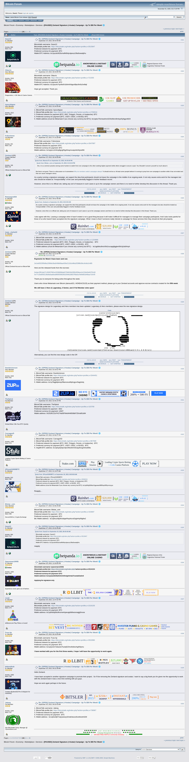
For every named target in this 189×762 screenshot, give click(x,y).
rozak (7, 598)
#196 (182, 562)
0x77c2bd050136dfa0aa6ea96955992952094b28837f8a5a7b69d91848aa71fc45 (64, 275)
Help (15, 20)
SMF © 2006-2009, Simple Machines (103, 758)
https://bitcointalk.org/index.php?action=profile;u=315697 (73, 512)
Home (10, 20)
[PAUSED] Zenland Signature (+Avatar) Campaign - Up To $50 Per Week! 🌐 (74, 25)
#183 (182, 105)
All (29, 31)
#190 (182, 369)
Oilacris (8, 70)
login (24, 13)
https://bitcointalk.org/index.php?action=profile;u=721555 (72, 78)
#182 (182, 71)
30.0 (29, 17)
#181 (182, 40)
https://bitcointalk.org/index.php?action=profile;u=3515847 (73, 47)
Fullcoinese (10, 136)
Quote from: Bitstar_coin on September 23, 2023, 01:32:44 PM (56, 163)
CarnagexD (9, 433)
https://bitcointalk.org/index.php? (63, 569)
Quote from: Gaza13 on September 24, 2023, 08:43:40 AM (52, 531)
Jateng (8, 703)
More (40, 20)
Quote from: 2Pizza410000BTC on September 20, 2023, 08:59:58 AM (56, 474)
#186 (182, 198)
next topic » (179, 29)
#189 (182, 302)
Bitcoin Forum (9, 25)
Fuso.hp (8, 632)
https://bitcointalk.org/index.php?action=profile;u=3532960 (73, 640)
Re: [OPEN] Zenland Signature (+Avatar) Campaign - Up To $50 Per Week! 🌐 (70, 39)
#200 (182, 703)
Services (39, 25)
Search (21, 20)
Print (181, 31)
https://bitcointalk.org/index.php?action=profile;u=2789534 (75, 112)
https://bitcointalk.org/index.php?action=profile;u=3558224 (68, 479)
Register (34, 20)
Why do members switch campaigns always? (88, 171)
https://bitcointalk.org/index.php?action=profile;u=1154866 (76, 240)
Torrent (34, 17)
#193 (182, 470)
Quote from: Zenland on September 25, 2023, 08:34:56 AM (53, 202)
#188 (182, 253)
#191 (182, 400)
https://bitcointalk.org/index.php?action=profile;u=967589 (74, 441)
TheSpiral (9, 399)
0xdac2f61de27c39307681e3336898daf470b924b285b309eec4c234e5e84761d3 (64, 272)
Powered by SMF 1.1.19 (82, 758)
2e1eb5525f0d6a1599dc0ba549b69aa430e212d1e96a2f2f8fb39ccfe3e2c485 (63, 263)
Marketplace (29, 25)
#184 (182, 136)
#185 (182, 156)
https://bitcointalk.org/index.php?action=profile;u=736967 (74, 710)
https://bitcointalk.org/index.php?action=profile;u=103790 (73, 407)
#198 (182, 633)
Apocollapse (10, 104)
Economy (19, 25)
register (30, 13)
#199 (182, 667)
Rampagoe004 (11, 197)
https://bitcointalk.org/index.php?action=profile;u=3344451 (75, 375)
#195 (182, 527)
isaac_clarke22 (11, 232)
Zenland (8, 155)
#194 (182, 505)
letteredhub (9, 667)
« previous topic (169, 29)
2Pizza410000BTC (12, 469)
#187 (182, 233)
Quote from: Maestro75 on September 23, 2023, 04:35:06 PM (53, 160)
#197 (182, 599)
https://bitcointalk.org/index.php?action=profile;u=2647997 (73, 143)
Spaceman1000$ (11, 561)
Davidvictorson (11, 368)
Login (27, 20)
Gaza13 (8, 39)
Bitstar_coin (10, 504)
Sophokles (49, 255)
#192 (182, 434)
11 (26, 31)
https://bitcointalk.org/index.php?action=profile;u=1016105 (73, 606)
